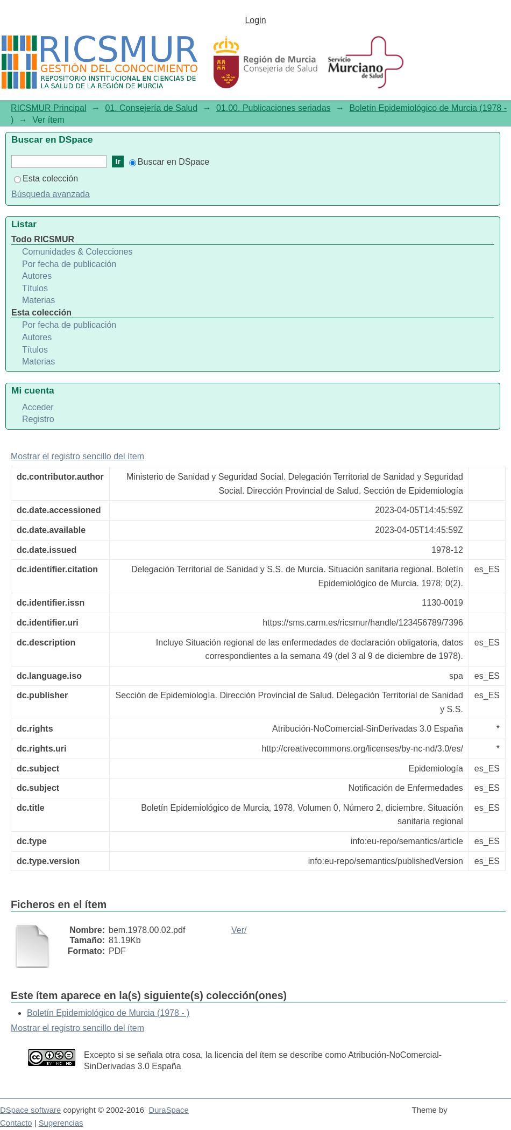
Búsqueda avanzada (50, 194)
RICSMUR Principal (48, 108)
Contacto (16, 1123)
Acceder (38, 407)
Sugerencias (61, 1123)
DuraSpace (168, 1110)
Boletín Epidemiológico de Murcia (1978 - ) (108, 1012)
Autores (37, 275)
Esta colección (46, 178)
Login (255, 20)
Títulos (35, 288)
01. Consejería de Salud (151, 108)
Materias (38, 300)
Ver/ (238, 930)
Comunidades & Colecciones (77, 251)
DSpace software (30, 1110)
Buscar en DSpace (169, 161)
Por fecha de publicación (69, 264)
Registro (38, 419)
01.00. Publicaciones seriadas (273, 108)
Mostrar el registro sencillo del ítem (77, 456)
